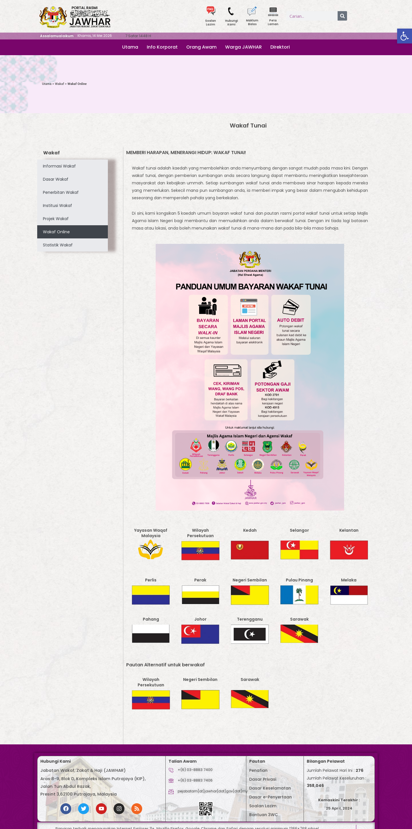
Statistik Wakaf (58, 245)
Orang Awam (201, 47)
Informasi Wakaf (59, 166)
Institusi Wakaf (57, 205)
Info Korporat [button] (162, 47)
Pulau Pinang (299, 580)
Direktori (280, 47)
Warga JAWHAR (243, 47)
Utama (130, 47)
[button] (404, 36)
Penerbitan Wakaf (61, 192)
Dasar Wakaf (55, 179)
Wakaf (59, 84)
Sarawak (299, 619)
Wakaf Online (56, 232)
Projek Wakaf (56, 219)
